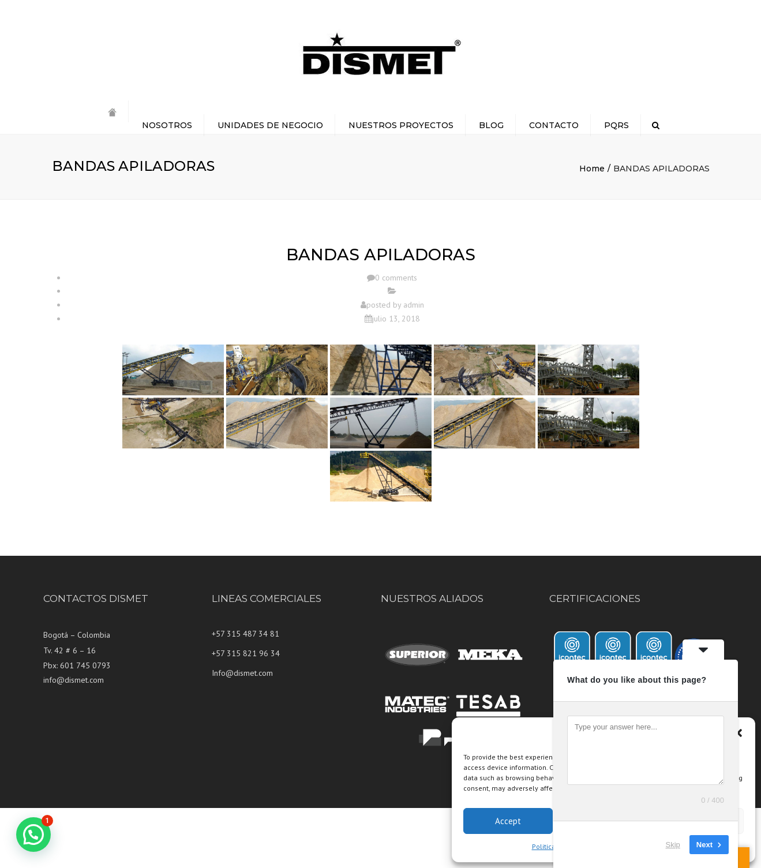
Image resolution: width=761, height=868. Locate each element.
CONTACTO (554, 125)
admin (413, 305)
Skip (673, 844)
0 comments (396, 277)
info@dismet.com (73, 680)
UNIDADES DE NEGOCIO (270, 125)
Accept (508, 820)
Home (592, 168)
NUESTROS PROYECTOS (400, 125)
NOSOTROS (167, 125)
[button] (738, 733)
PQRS (616, 125)
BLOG (491, 125)
